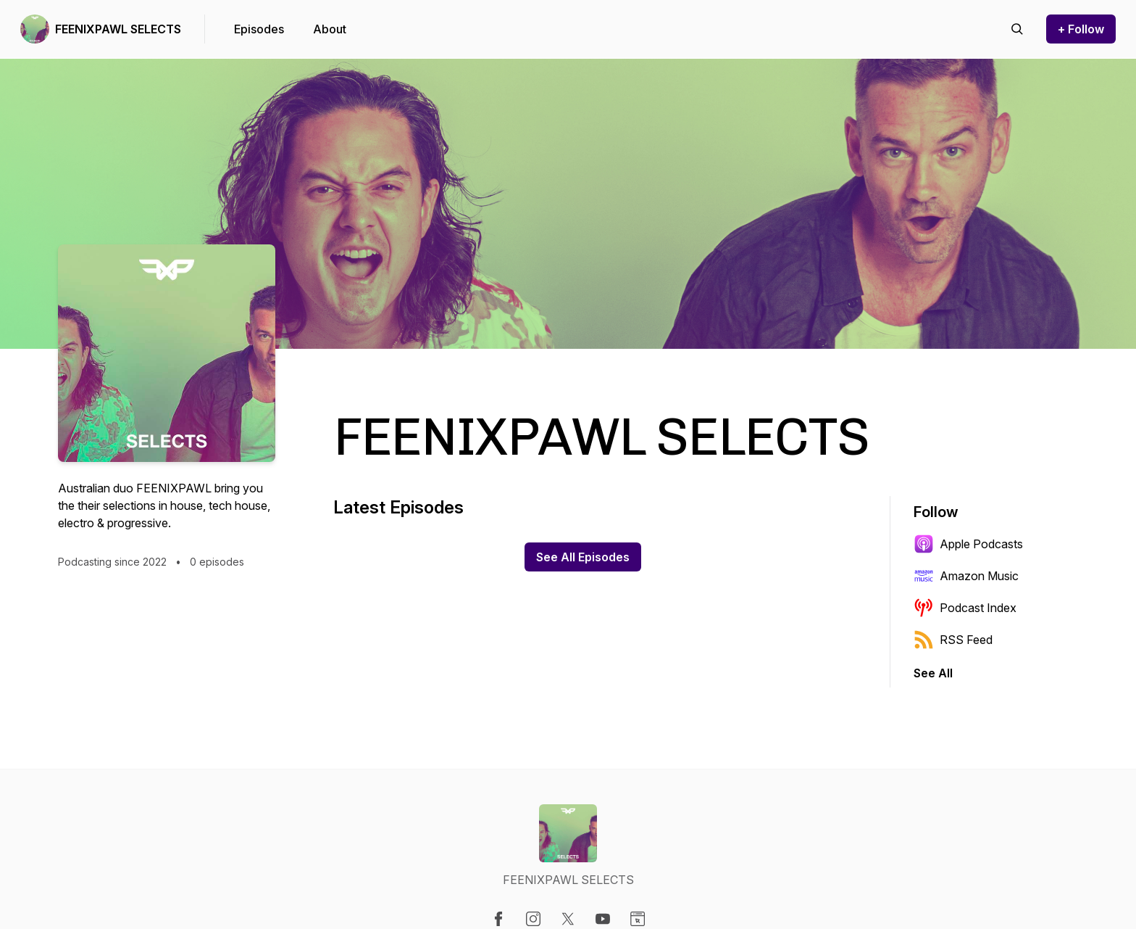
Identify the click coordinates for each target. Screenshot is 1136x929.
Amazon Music (966, 576)
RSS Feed (953, 639)
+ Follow (1081, 29)
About (329, 29)
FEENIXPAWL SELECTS (118, 29)
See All (933, 673)
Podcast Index (965, 608)
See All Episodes (583, 557)
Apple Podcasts (968, 544)
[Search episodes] (1017, 29)
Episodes (259, 29)
